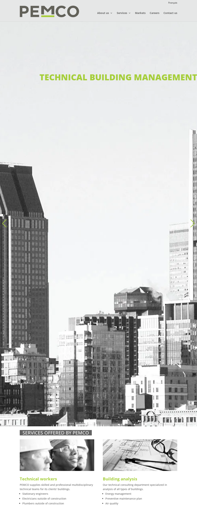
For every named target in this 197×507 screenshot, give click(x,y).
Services (122, 13)
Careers (154, 13)
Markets (140, 13)
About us (103, 13)
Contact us (170, 13)
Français (172, 3)
